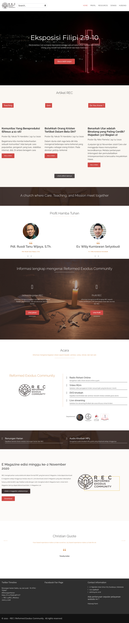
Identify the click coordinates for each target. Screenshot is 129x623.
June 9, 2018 (6, 600)
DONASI (113, 5)
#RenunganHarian (8, 593)
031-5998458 (94, 589)
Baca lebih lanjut (65, 61)
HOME (85, 5)
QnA (49, 105)
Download (8, 499)
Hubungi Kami (93, 604)
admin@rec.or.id (95, 592)
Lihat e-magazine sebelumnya (16, 491)
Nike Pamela (103, 139)
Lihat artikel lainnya (64, 176)
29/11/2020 (35, 136)
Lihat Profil (96, 312)
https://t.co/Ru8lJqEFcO (11, 595)
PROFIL (93, 5)
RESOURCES (103, 5)
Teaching (8, 105)
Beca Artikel (8, 156)
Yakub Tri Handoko (19, 136)
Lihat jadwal (32, 312)
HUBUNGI (122, 5)
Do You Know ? (97, 105)
